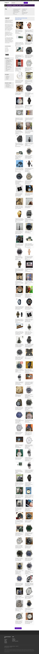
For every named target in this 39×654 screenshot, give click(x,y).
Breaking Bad (7, 84)
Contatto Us (13, 639)
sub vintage (8, 60)
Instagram (19, 0)
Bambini (14, 5)
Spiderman (7, 77)
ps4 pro (7, 70)
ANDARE (7, 54)
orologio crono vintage (16, 11)
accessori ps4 (8, 69)
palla (14, 13)
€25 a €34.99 (6, 50)
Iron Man (7, 79)
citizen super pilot (24, 13)
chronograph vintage (25, 12)
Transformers (8, 76)
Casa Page (13, 640)
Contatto (26, 0)
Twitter (9, 0)
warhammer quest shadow (9, 59)
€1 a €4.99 (6, 47)
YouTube (6, 0)
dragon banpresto (16, 9)
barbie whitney (24, 10)
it (33, 0)
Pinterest (16, 0)
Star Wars (7, 75)
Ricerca (26, 2)
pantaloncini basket (15, 10)
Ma (17, 5)
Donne (20, 5)
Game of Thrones (8, 85)
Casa (5, 5)
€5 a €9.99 (6, 48)
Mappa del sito (30, 0)
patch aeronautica (15, 12)
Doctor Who (7, 86)
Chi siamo (13, 638)
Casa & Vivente (9, 5)
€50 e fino (6, 51)
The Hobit (7, 78)
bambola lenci (24, 9)
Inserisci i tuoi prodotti (15, 641)
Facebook (12, 0)
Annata (24, 5)
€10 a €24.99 (6, 49)
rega (22, 11)
